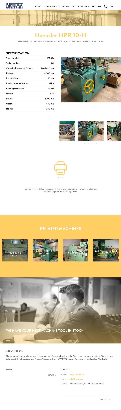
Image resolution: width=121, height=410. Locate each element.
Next (119, 80)
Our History (68, 6)
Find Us (96, 6)
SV (112, 6)
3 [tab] (92, 143)
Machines (51, 6)
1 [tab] (84, 143)
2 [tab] (88, 143)
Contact (83, 6)
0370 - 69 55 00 (77, 374)
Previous (63, 80)
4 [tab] (96, 143)
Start (38, 6)
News (51, 375)
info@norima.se (76, 379)
